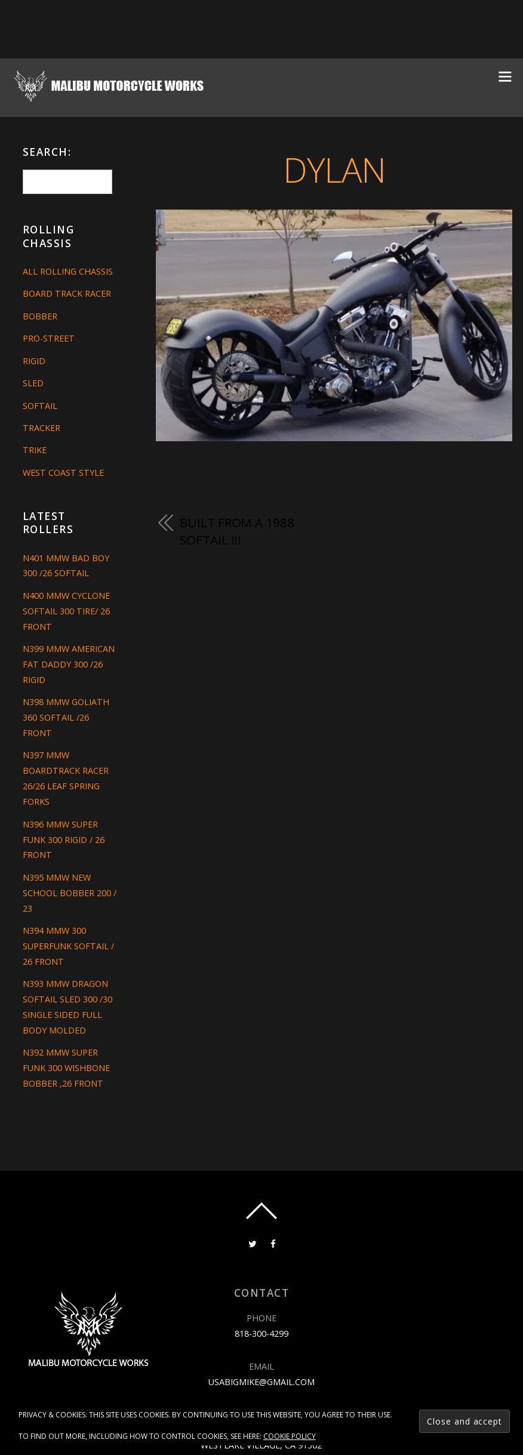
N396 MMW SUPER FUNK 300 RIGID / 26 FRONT (63, 840)
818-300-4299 (261, 1333)
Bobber (40, 316)
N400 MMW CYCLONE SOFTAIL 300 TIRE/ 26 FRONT (66, 611)
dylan (334, 169)
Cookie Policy (289, 1436)
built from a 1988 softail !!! (237, 531)
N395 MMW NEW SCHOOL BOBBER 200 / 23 (69, 893)
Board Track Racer (67, 293)
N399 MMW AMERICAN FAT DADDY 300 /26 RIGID (69, 664)
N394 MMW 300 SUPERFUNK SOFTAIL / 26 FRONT (68, 946)
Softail (40, 405)
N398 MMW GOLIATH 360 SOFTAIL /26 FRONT (66, 717)
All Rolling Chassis (68, 271)
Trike (35, 450)
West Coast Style (63, 472)
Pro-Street (49, 338)
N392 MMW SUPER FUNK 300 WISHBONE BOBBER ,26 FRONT (66, 1068)
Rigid (34, 361)
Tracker (41, 427)
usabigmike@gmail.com (261, 1382)
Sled (33, 383)
